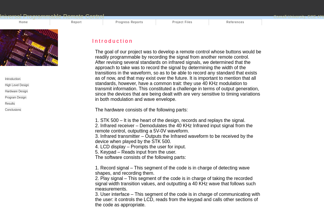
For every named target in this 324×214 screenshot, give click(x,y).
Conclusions (13, 109)
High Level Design (17, 85)
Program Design (15, 97)
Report (76, 22)
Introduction (12, 79)
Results (10, 103)
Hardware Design (16, 91)
